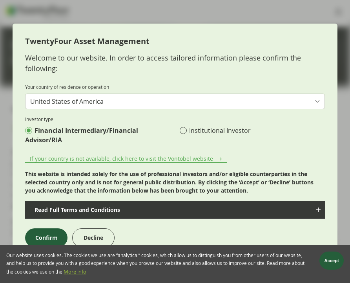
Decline (93, 237)
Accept (331, 261)
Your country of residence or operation (67, 87)
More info (75, 273)
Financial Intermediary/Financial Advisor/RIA (81, 135)
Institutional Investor (220, 130)
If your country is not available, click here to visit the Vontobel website (121, 158)
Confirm (46, 237)
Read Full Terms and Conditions (76, 209)
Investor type (39, 119)
